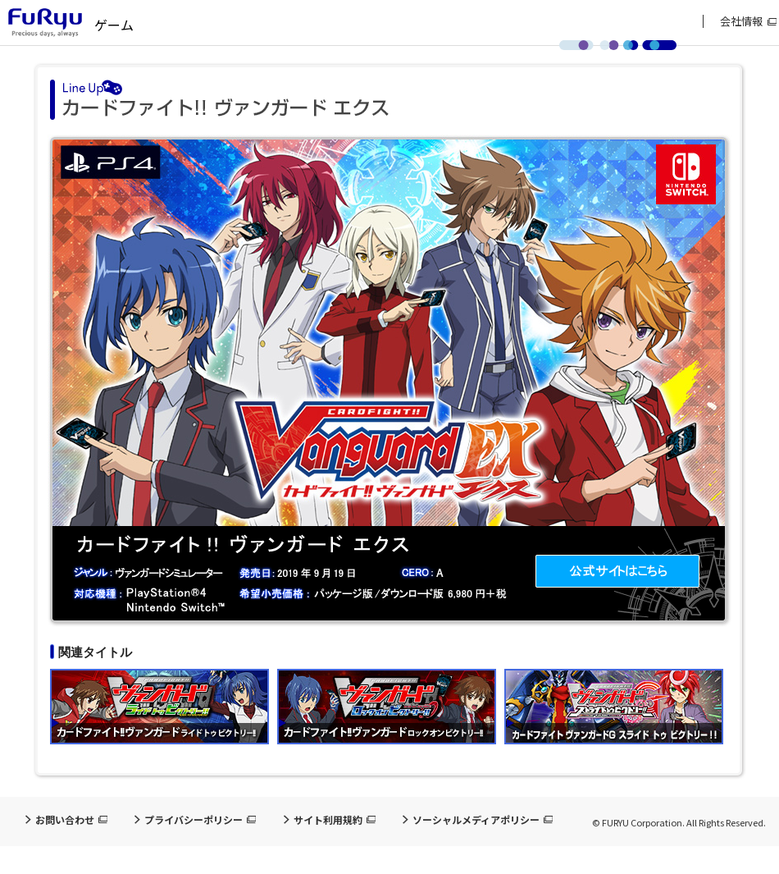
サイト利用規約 (328, 819)
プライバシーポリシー (193, 819)
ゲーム (114, 24)
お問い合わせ (64, 819)
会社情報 (741, 21)
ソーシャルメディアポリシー (476, 819)
